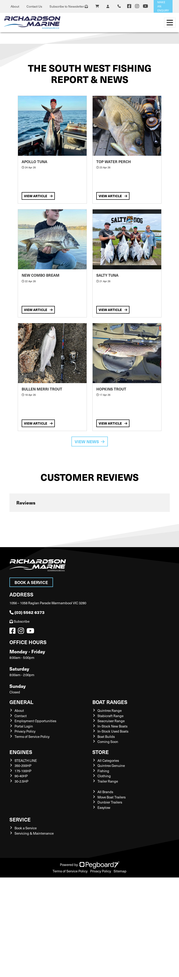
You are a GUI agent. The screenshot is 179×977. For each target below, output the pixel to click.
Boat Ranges (109, 701)
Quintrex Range (109, 710)
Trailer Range (107, 781)
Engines (20, 751)
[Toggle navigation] (170, 22)
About (15, 6)
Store (100, 751)
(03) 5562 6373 (26, 612)
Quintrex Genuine (111, 765)
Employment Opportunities (35, 720)
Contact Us (34, 6)
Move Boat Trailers (111, 797)
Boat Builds (106, 736)
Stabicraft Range (110, 715)
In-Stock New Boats (112, 726)
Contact (21, 715)
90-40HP (21, 775)
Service (20, 819)
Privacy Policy (25, 731)
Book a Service (31, 582)
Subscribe (19, 621)
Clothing (104, 775)
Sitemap (120, 871)
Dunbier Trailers (109, 802)
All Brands (105, 791)
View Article (38, 196)
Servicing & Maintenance (34, 833)
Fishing (103, 770)
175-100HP (23, 770)
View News (90, 441)
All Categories (108, 760)
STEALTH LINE (26, 760)
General (21, 701)
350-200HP (23, 765)
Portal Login (24, 726)
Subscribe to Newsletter (69, 6)
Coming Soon (107, 741)
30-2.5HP (21, 781)
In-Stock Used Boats (112, 731)
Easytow (103, 807)
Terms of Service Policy (32, 736)
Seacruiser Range (111, 720)
